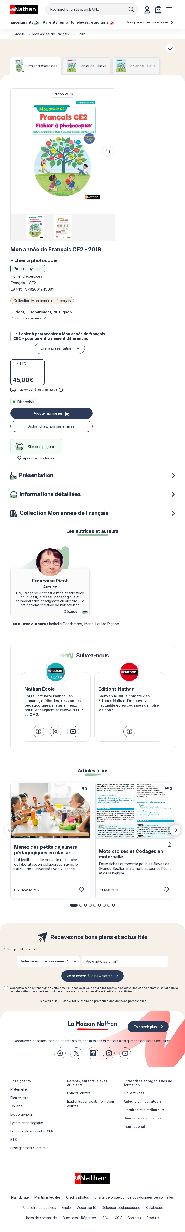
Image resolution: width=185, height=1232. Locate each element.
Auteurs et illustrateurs (143, 1101)
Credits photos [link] (77, 1197)
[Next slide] (175, 830)
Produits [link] (153, 1218)
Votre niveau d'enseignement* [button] (44, 961)
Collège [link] (16, 1106)
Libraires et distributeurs (144, 1110)
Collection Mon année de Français (42, 300)
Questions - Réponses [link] (79, 1218)
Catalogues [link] (155, 1207)
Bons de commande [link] (41, 1218)
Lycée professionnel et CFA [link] (31, 1131)
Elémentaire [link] (19, 1098)
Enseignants (20, 1081)
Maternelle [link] (18, 1089)
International (134, 1126)
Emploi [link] (67, 1207)
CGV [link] (118, 1218)
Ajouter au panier (48, 413)
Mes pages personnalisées (150, 22)
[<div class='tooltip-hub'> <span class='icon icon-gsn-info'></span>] (61, 390)
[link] (38, 731)
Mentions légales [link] (47, 1197)
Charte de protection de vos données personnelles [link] (134, 1197)
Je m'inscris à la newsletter (89, 976)
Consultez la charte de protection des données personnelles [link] (104, 1001)
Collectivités (134, 1093)
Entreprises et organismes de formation (148, 1083)
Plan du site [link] (20, 1197)
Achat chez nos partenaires (51, 426)
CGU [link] (105, 1218)
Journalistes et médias (142, 1118)
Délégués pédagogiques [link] (121, 1207)
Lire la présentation (56, 348)
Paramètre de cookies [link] (39, 1207)
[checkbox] (6, 988)
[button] (62, 151)
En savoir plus (48, 1001)
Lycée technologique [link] (26, 1123)
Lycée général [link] (21, 1114)
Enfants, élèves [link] (79, 1093)
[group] (35, 227)
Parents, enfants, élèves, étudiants (87, 1083)
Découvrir (75, 611)
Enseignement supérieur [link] (29, 1148)
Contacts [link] (134, 1218)
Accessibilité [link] (86, 1207)
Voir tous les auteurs (26, 318)
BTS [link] (13, 1139)
